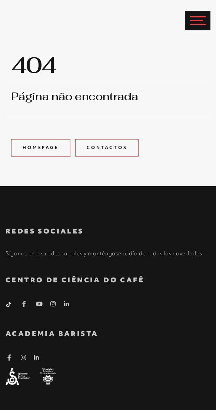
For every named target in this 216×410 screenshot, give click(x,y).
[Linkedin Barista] (66, 304)
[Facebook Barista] (24, 305)
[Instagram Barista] (53, 304)
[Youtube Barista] (39, 305)
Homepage (41, 148)
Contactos (107, 148)
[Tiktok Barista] (9, 304)
